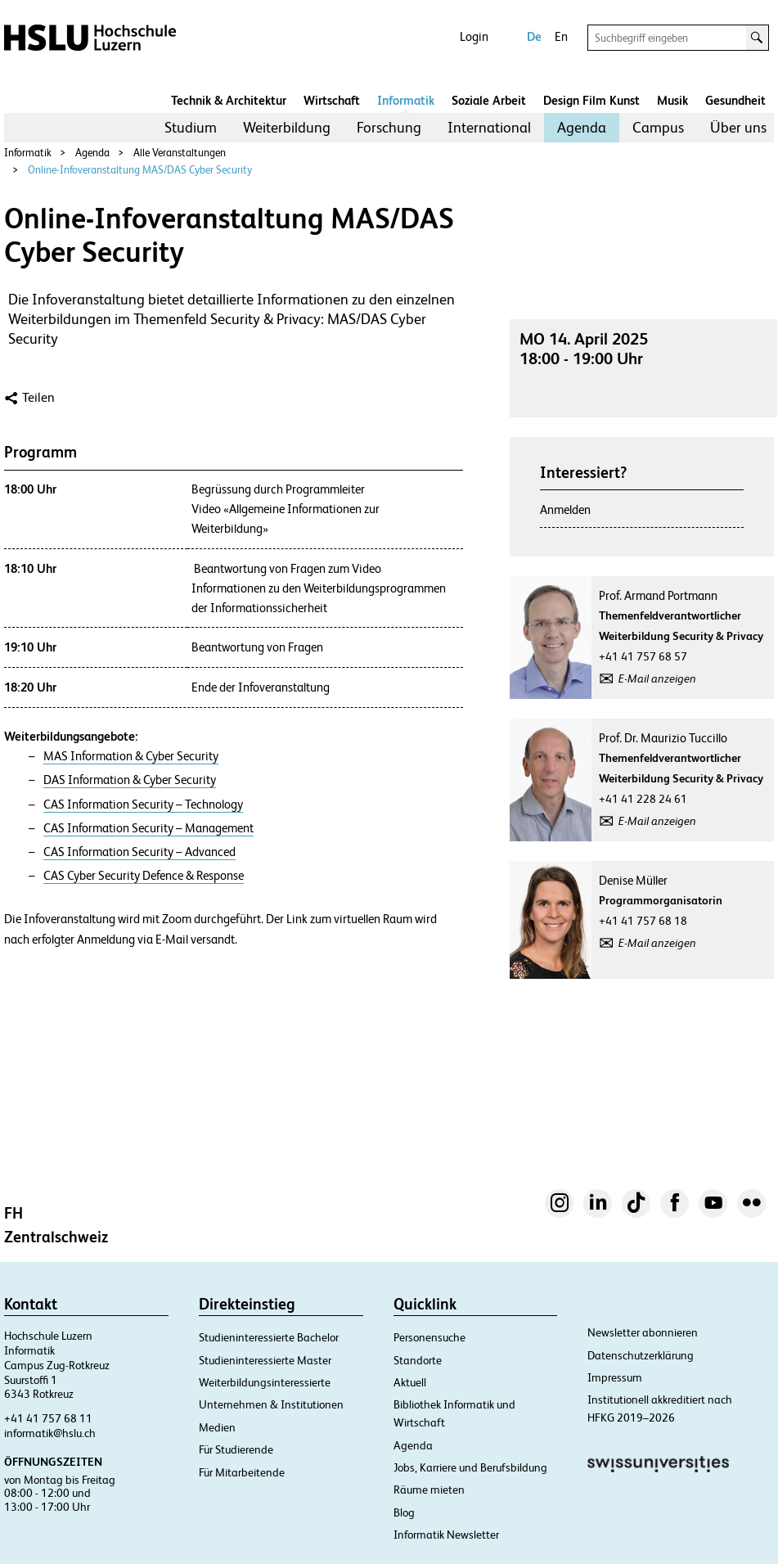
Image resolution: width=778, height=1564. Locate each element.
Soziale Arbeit (489, 100)
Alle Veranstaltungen (179, 152)
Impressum (614, 1377)
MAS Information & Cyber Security (130, 756)
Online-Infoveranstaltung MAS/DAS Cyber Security (140, 170)
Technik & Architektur (228, 100)
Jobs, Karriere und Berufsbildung (470, 1467)
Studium (190, 127)
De (534, 36)
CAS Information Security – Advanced (139, 852)
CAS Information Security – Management (148, 828)
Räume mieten (429, 1489)
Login (474, 36)
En (561, 36)
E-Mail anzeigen (657, 678)
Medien (217, 1427)
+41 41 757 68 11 (48, 1418)
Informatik (405, 100)
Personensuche (429, 1337)
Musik (672, 100)
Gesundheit (735, 100)
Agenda (581, 127)
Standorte (417, 1360)
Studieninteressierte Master (265, 1360)
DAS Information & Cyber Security (129, 780)
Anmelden (565, 509)
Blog (404, 1512)
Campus (658, 127)
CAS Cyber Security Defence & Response (143, 875)
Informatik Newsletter (446, 1534)
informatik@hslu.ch (50, 1433)
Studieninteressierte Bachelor (269, 1337)
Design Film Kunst (591, 100)
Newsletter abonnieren (642, 1332)
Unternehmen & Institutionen (271, 1404)
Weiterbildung (287, 127)
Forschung (389, 127)
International (489, 127)
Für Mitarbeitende (242, 1472)
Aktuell (409, 1382)
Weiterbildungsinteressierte (265, 1382)
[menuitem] (190, 127)
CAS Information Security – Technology (143, 804)
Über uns (738, 127)
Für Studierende (236, 1449)
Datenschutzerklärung (640, 1355)
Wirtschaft (332, 100)
